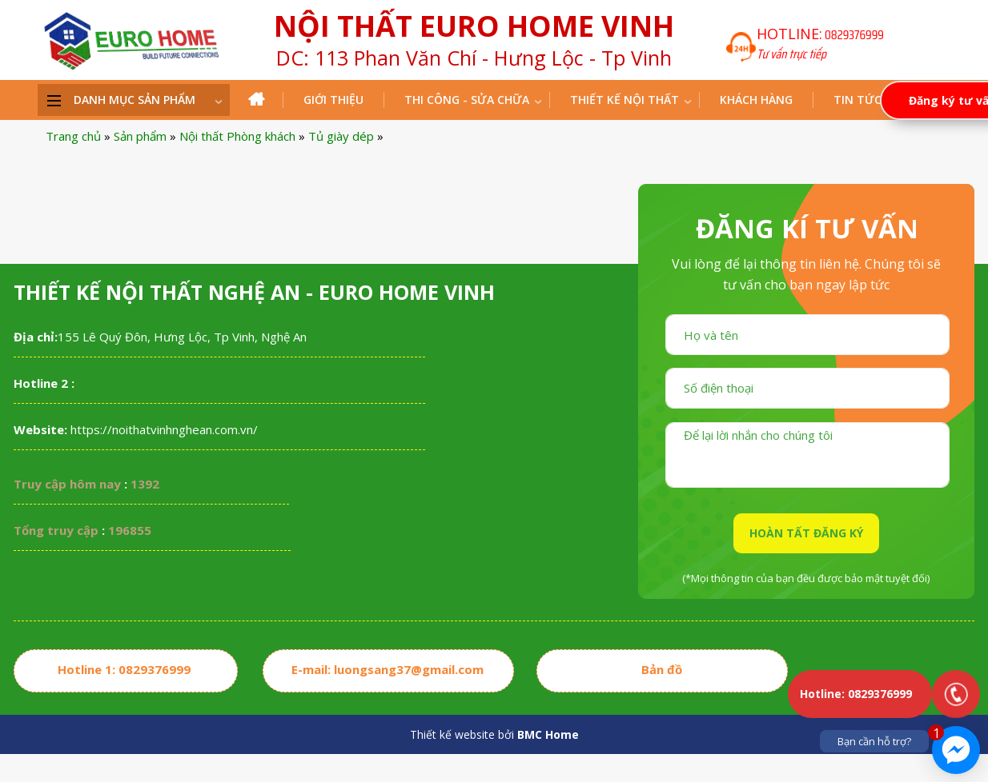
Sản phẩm (140, 136)
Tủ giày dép (341, 136)
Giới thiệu (333, 99)
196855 (129, 530)
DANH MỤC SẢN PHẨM (134, 99)
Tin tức (857, 99)
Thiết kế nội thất (624, 99)
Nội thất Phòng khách (237, 136)
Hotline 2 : (44, 383)
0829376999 (854, 35)
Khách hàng (756, 99)
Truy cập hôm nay (67, 484)
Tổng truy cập (56, 530)
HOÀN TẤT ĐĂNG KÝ (806, 533)
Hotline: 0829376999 (856, 693)
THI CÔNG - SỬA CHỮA (466, 99)
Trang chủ (73, 136)
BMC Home (548, 734)
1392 (145, 484)
